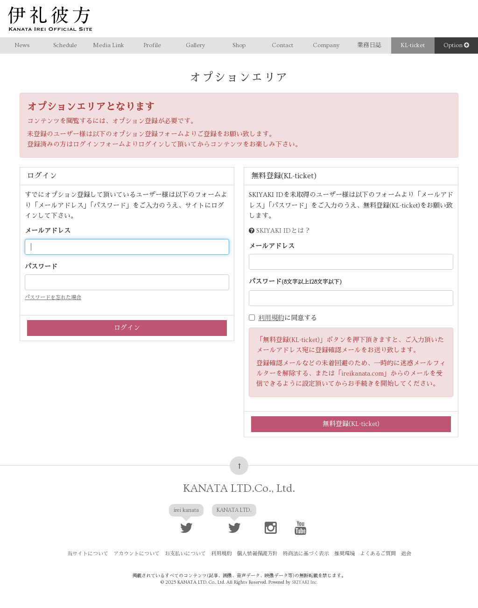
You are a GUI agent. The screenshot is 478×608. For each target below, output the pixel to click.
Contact (282, 45)
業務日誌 (369, 45)
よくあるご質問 (378, 554)
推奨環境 (344, 554)
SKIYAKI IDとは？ (283, 231)
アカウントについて (136, 554)
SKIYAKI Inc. (304, 582)
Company (326, 45)
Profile (152, 45)
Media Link (108, 45)
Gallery (195, 45)
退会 (406, 554)
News (21, 45)
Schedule (65, 45)
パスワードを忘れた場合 (53, 297)
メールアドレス (47, 231)
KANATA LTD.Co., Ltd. (239, 488)
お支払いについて (185, 554)
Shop (239, 45)
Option (456, 45)
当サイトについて (87, 554)
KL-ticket (413, 45)
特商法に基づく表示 (306, 554)
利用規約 (271, 318)
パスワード (41, 267)
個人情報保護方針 (257, 554)
